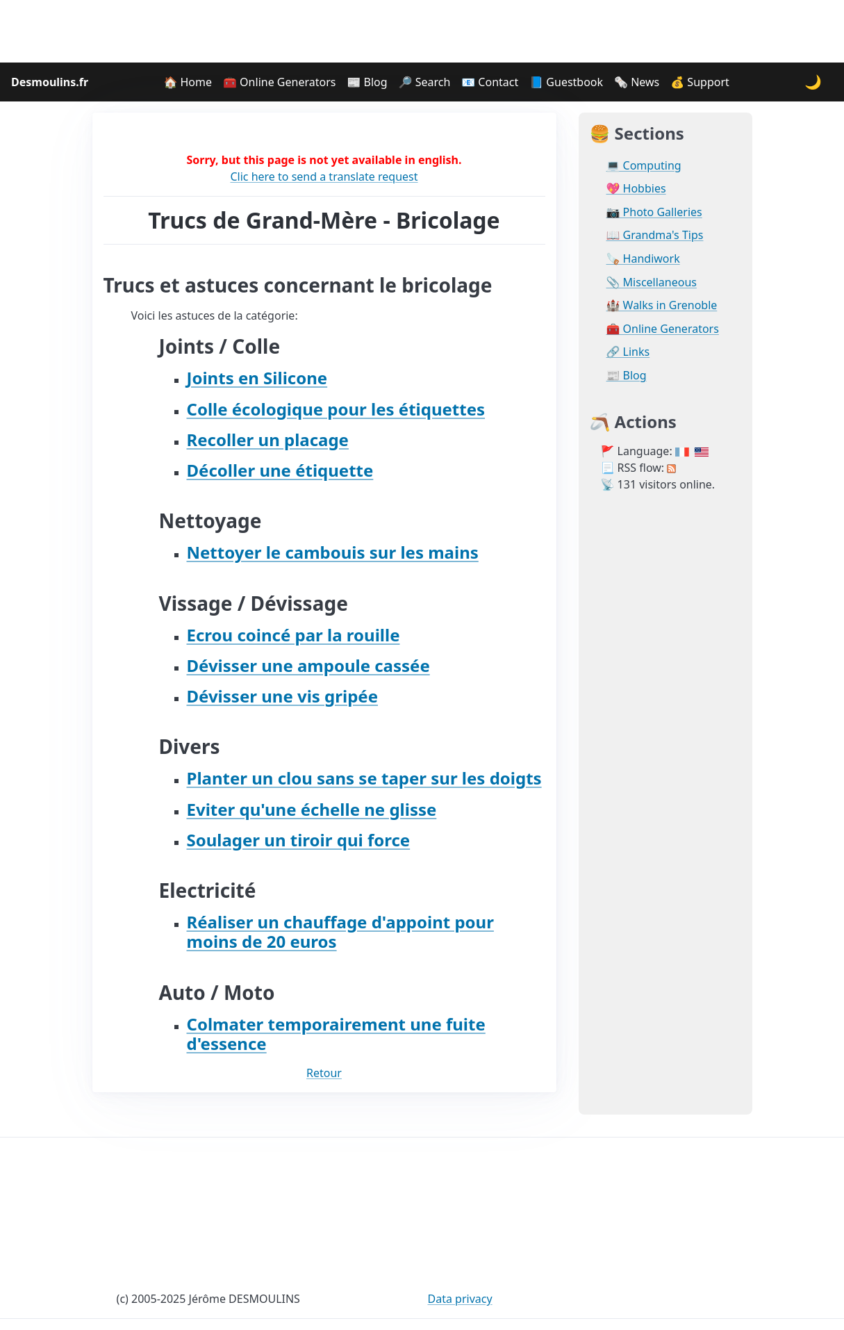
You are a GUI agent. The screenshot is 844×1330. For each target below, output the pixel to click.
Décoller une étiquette (280, 470)
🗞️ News (636, 82)
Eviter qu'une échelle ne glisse (312, 809)
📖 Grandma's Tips (655, 235)
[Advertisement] (422, 31)
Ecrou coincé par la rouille (293, 634)
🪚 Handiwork (643, 258)
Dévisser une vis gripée (283, 695)
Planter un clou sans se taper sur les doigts (364, 777)
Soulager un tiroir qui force (299, 839)
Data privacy (460, 1298)
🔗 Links (628, 352)
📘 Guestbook (566, 82)
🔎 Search (425, 82)
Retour (324, 1073)
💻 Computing (643, 165)
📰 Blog (367, 82)
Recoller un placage (268, 439)
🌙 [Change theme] (813, 81)
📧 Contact (489, 82)
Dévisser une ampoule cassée (308, 665)
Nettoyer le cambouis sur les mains (333, 552)
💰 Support (699, 82)
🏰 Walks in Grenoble (662, 305)
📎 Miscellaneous (651, 282)
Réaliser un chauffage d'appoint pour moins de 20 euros (340, 931)
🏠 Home (187, 82)
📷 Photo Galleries (654, 212)
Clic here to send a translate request (323, 176)
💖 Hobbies (636, 188)
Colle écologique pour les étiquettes (336, 408)
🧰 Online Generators (279, 82)
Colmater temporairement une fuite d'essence (336, 1033)
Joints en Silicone (257, 377)
